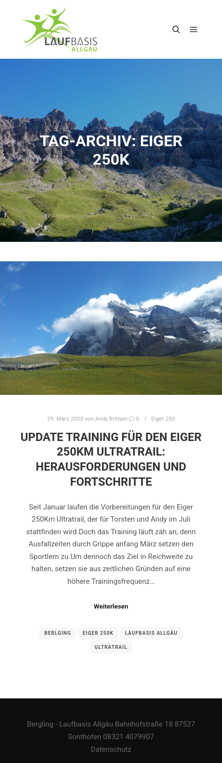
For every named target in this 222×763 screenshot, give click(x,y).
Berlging (57, 633)
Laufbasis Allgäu (151, 633)
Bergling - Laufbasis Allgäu (70, 724)
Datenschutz (111, 749)
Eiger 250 (163, 418)
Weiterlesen (111, 606)
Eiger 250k (98, 633)
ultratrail (111, 647)
